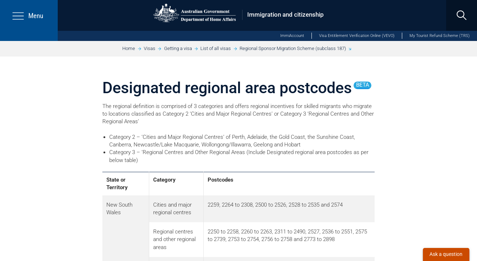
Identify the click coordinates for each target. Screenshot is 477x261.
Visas (149, 48)
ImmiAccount (292, 35)
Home (128, 48)
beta (362, 85)
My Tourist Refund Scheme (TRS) (439, 35)
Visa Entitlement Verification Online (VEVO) (357, 35)
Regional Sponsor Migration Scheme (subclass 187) (293, 48)
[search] (461, 15)
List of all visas (215, 48)
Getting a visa (178, 48)
